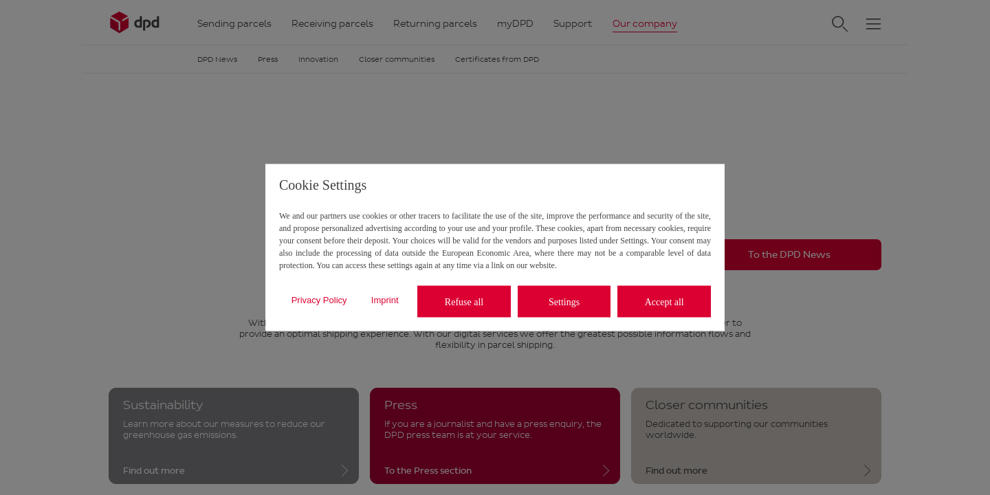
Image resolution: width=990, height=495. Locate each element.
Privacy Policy (319, 299)
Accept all (664, 301)
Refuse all (464, 301)
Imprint (385, 299)
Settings (564, 301)
